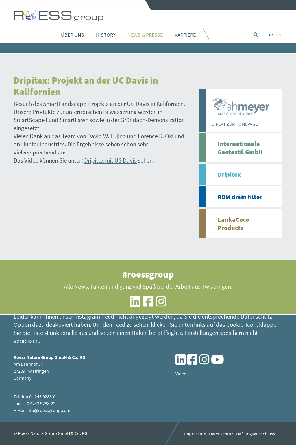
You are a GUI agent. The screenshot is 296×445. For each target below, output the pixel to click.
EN (278, 34)
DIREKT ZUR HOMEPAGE (235, 124)
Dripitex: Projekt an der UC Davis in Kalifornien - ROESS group (58, 16)
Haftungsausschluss (255, 434)
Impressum (195, 434)
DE (271, 34)
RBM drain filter (240, 197)
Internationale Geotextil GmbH (240, 148)
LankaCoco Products (233, 223)
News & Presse (145, 35)
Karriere (185, 35)
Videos (181, 373)
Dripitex (229, 174)
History (106, 35)
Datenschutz (221, 434)
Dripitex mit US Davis (110, 160)
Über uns (72, 35)
